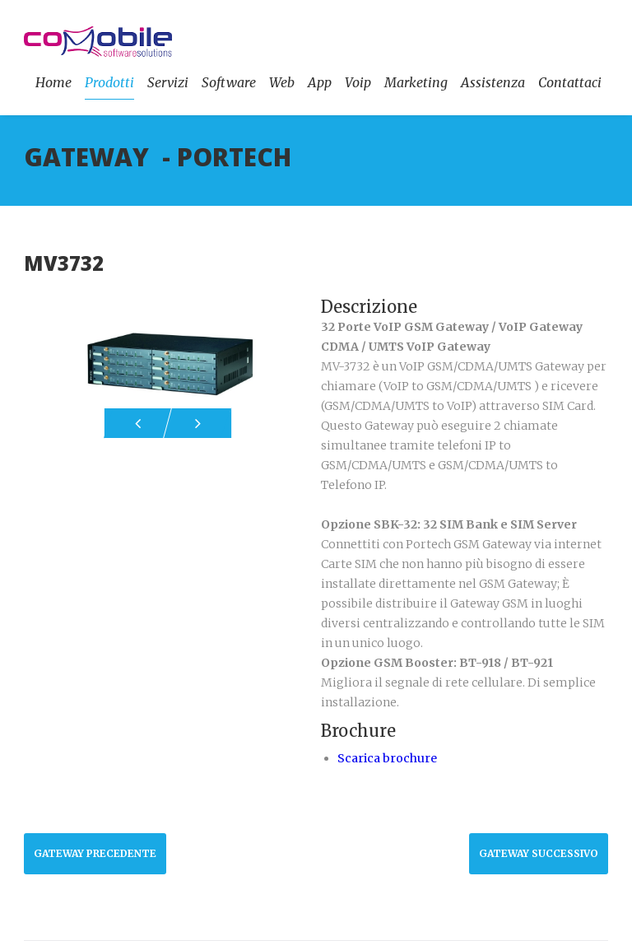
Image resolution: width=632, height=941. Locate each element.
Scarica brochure (387, 758)
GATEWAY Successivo (538, 853)
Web (282, 82)
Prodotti (109, 82)
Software (229, 82)
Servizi (167, 82)
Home (53, 82)
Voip (358, 82)
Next (197, 423)
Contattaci (570, 82)
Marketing (416, 82)
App (320, 82)
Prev (137, 423)
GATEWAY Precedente (95, 853)
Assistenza (493, 82)
